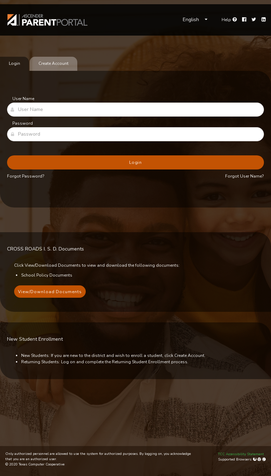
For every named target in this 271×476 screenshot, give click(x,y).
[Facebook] (244, 19)
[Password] (135, 134)
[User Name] (135, 110)
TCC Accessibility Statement (241, 454)
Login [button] (135, 162)
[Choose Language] (195, 20)
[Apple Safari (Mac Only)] (264, 459)
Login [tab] (14, 63)
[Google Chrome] (260, 459)
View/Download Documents (50, 292)
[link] (47, 20)
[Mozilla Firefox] (255, 459)
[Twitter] (254, 19)
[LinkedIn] (263, 19)
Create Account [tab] (53, 63)
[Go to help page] (229, 19)
